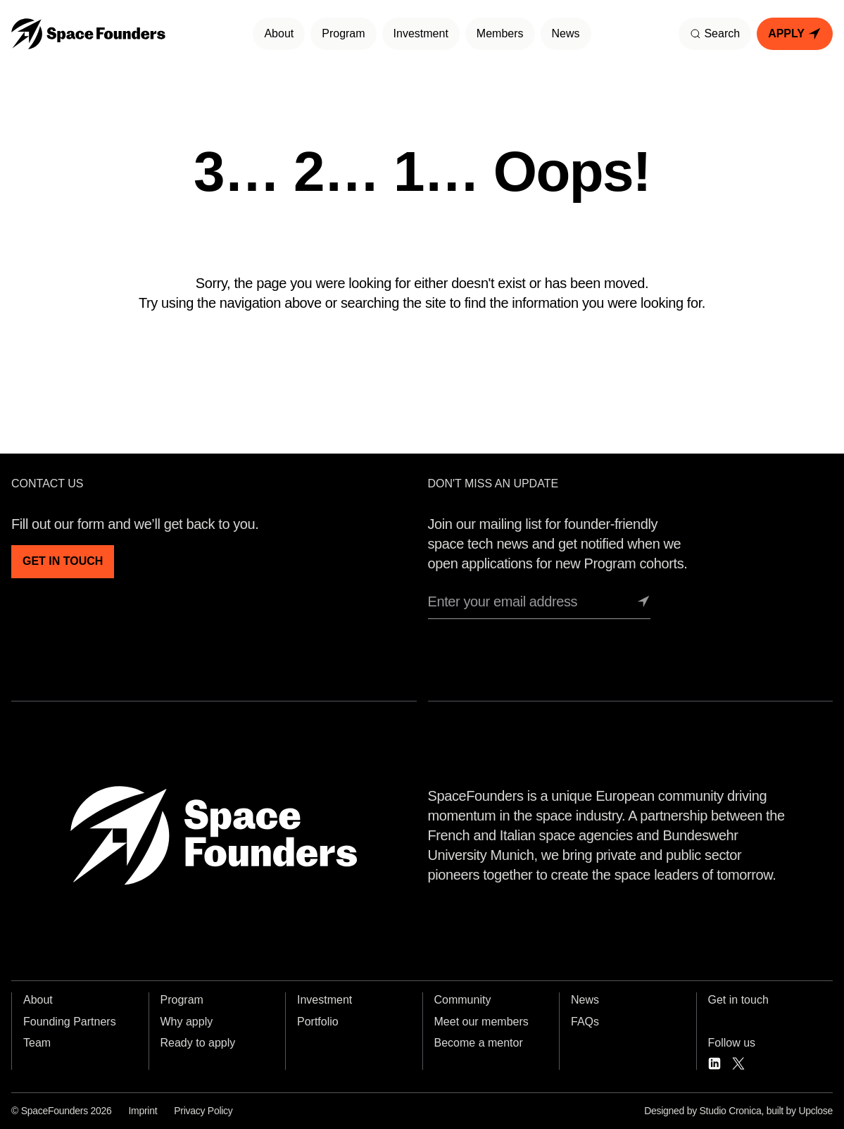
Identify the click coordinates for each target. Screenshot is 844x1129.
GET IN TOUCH (63, 561)
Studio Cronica (731, 1110)
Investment (420, 33)
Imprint (142, 1110)
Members (500, 33)
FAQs (585, 1022)
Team (37, 1043)
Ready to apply (198, 1043)
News (566, 33)
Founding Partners (69, 1022)
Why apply (186, 1022)
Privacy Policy (203, 1110)
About (279, 33)
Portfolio (318, 1022)
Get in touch (738, 1000)
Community (462, 1000)
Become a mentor (478, 1043)
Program (343, 33)
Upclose (815, 1110)
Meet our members (481, 1022)
